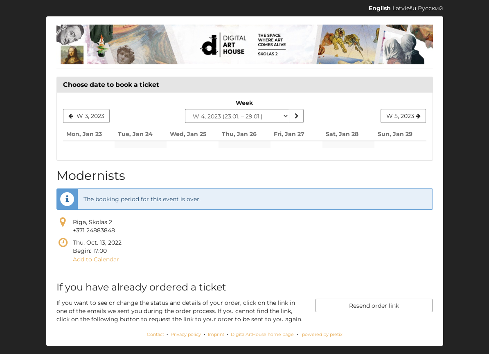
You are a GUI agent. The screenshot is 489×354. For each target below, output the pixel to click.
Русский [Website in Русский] (430, 8)
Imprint (216, 334)
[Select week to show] (237, 116)
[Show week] (296, 116)
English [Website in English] (380, 8)
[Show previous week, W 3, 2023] (86, 116)
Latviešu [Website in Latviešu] (404, 8)
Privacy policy (186, 334)
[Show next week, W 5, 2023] (403, 116)
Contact (155, 334)
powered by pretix (322, 334)
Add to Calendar (96, 259)
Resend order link (374, 305)
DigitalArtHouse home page (262, 334)
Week (244, 103)
